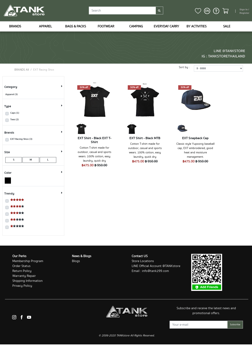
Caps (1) (14, 113)
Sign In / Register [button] (244, 11)
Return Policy (22, 271)
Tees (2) (14, 119)
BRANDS (15, 26)
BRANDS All (21, 70)
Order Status (21, 266)
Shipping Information (27, 281)
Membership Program (27, 261)
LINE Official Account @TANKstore (156, 266)
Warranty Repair (24, 276)
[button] (207, 11)
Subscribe (235, 324)
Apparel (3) (11, 94)
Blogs (76, 261)
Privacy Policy (22, 285)
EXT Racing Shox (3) (21, 139)
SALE (226, 26)
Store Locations (143, 261)
